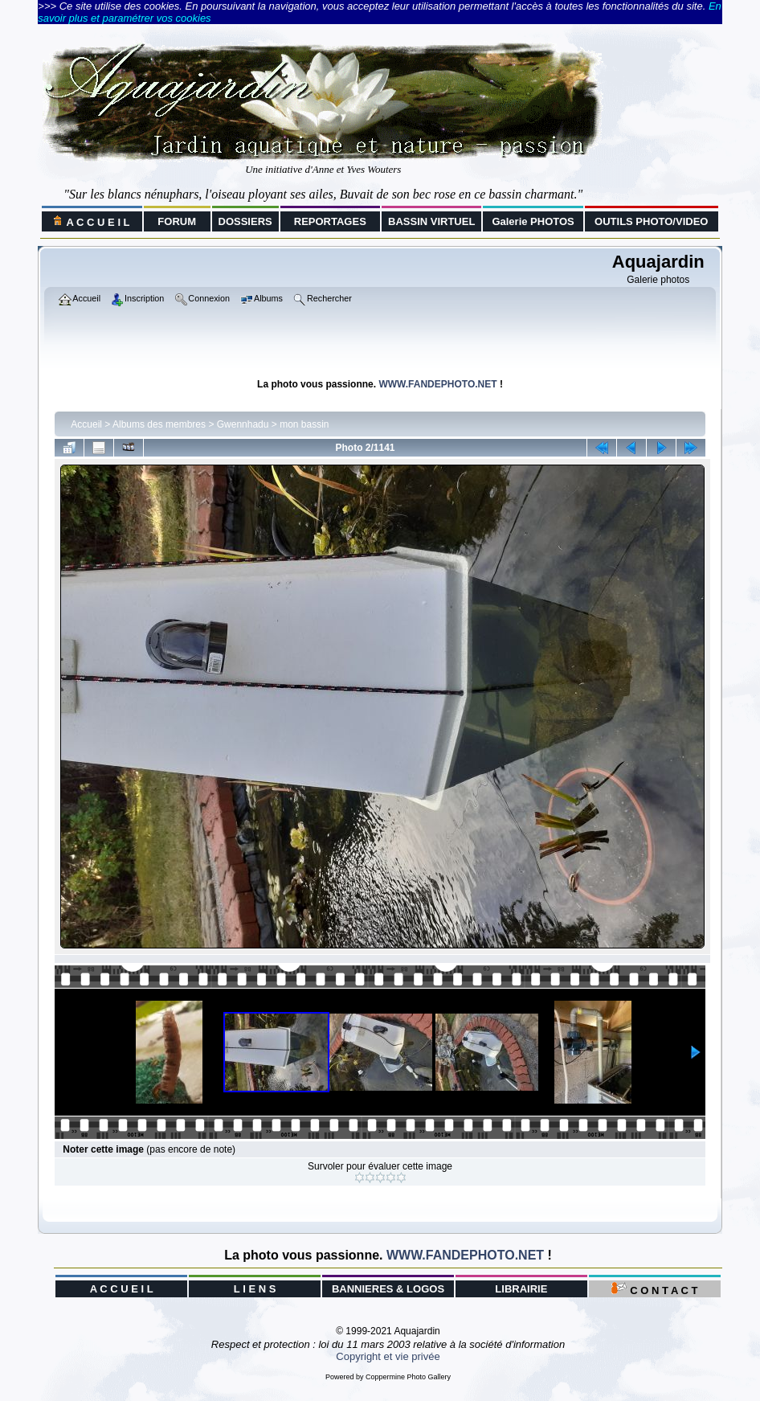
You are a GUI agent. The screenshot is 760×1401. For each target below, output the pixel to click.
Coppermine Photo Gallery (408, 1377)
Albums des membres (159, 424)
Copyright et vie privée (387, 1356)
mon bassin (304, 424)
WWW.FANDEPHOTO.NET (437, 384)
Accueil (86, 424)
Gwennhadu (243, 424)
